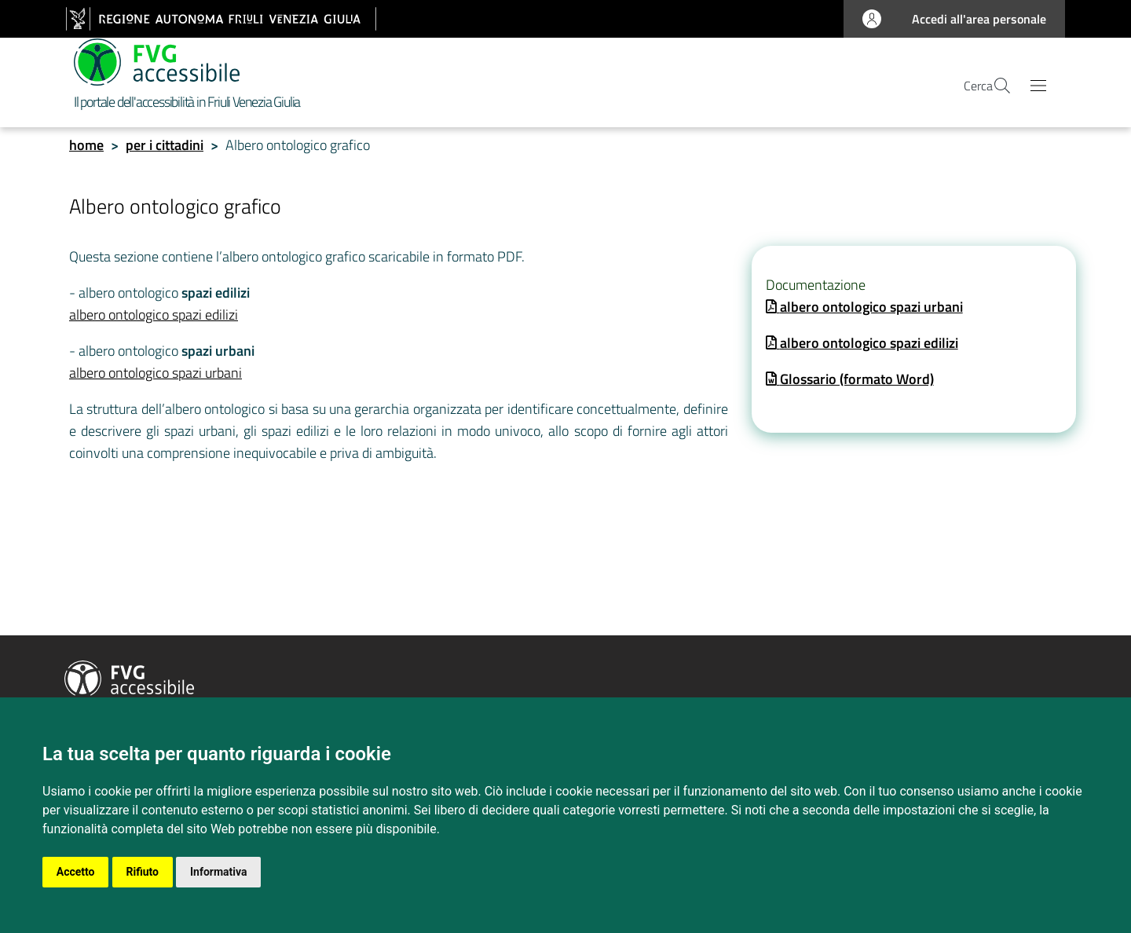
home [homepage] (86, 149)
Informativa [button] (219, 871)
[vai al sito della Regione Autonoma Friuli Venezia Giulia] (221, 19)
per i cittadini (164, 149)
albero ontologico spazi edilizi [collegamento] (153, 319)
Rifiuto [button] (142, 871)
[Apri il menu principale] (1038, 89)
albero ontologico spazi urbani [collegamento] (155, 377)
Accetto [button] (76, 871)
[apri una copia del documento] (864, 311)
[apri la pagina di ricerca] (993, 89)
